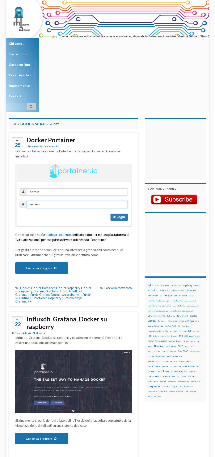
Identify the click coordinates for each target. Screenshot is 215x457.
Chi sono (17, 43)
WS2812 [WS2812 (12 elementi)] (193, 339)
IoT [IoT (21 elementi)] (179, 273)
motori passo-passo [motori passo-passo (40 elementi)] (157, 288)
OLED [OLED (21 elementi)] (180, 293)
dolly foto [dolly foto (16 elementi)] (161, 263)
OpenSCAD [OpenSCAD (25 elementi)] (183, 298)
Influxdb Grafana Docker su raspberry (53, 242)
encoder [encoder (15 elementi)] (193, 263)
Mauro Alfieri (36, 93)
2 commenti (124, 406)
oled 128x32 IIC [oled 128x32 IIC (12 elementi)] (154, 299)
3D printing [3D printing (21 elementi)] (187, 233)
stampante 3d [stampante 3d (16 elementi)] (154, 334)
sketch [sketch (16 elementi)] (163, 329)
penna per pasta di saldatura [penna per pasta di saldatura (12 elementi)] (158, 309)
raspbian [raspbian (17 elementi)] (192, 319)
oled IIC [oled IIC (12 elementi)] (173, 299)
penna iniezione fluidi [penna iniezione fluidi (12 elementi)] (175, 304)
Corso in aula (97, 43)
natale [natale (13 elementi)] (150, 294)
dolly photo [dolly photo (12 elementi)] (171, 263)
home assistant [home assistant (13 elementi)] (153, 273)
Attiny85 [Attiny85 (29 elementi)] (168, 243)
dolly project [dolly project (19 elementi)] (182, 263)
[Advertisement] (174, 96)
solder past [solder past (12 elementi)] (172, 329)
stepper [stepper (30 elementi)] (165, 334)
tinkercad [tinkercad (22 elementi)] (163, 339)
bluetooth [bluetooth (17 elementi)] (183, 243)
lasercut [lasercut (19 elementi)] (173, 278)
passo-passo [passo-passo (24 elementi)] (195, 298)
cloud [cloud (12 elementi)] (191, 243)
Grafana (38, 238)
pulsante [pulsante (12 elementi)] (165, 314)
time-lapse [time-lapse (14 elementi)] (188, 334)
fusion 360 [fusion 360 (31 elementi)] (183, 268)
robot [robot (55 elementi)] (158, 323)
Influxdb (65, 238)
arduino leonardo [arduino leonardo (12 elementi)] (177, 238)
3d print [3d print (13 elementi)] (155, 233)
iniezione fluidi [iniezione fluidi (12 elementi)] (170, 273)
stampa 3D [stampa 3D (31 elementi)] (196, 329)
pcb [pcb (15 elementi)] (149, 303)
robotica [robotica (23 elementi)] (166, 324)
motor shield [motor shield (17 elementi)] (189, 288)
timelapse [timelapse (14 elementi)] (152, 339)
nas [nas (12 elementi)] (198, 289)
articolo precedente (56, 182)
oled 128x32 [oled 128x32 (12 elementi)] (190, 294)
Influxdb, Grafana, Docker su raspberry (66, 270)
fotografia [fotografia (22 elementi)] (172, 268)
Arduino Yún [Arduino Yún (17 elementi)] (153, 243)
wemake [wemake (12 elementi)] (172, 339)
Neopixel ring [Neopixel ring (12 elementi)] (171, 294)
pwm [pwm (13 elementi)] (197, 314)
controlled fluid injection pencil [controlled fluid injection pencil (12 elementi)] (184, 248)
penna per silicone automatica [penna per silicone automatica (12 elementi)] (181, 309)
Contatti (151, 43)
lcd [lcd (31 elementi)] (189, 278)
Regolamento (126, 43)
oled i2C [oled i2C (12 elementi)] (165, 299)
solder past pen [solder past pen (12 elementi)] (183, 329)
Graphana (52, 238)
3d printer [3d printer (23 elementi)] (176, 233)
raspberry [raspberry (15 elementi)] (152, 319)
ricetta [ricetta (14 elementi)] (150, 324)
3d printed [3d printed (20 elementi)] (164, 233)
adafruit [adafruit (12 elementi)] (197, 233)
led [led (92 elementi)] (150, 283)
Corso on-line (68, 43)
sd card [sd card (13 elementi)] (183, 324)
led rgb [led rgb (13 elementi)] (156, 284)
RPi (30, 249)
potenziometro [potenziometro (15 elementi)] (154, 314)
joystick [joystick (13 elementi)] (185, 273)
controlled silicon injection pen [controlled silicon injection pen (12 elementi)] (159, 253)
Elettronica (53, 93)
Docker (25, 235)
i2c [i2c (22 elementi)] (161, 273)
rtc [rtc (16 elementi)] (178, 324)
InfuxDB (27, 245)
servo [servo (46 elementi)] (191, 323)
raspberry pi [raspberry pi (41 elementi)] (165, 318)
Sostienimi (40, 43)
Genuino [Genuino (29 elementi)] (194, 268)
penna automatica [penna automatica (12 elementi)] (158, 304)
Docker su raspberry (34, 406)
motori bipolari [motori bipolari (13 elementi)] (195, 284)
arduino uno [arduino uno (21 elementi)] (191, 238)
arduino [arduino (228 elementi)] (153, 237)
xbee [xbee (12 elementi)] (159, 344)
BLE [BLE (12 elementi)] (175, 243)
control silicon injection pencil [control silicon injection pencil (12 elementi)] (182, 258)
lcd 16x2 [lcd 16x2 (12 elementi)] (196, 278)
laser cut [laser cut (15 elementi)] (182, 278)
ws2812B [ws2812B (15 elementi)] (152, 344)
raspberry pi (56, 245)
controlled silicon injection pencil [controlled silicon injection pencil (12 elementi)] (186, 253)
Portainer (40, 245)
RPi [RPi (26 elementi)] (173, 323)
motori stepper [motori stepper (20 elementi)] (175, 288)
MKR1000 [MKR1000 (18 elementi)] (183, 283)
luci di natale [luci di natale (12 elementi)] (172, 284)
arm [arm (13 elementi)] (161, 243)
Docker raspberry (68, 235)
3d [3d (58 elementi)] (149, 232)
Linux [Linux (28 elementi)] (163, 283)
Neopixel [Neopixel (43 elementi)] (159, 293)
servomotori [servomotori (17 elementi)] (153, 329)
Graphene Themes (44, 451)
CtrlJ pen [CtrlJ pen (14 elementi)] (152, 263)
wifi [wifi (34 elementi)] (187, 339)
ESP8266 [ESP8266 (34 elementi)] (152, 268)
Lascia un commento (118, 235)
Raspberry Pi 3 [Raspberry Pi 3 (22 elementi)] (180, 319)
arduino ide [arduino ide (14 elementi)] (165, 238)
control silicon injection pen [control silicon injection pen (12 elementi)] (158, 258)
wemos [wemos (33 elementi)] (179, 339)
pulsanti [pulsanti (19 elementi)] (173, 314)
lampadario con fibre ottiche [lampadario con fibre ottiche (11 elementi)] (158, 278)
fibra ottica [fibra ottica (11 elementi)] (162, 268)
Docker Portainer (50, 87)
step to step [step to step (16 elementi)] (176, 334)
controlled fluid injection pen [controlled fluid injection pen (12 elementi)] (159, 248)
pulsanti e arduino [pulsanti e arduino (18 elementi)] (186, 314)
